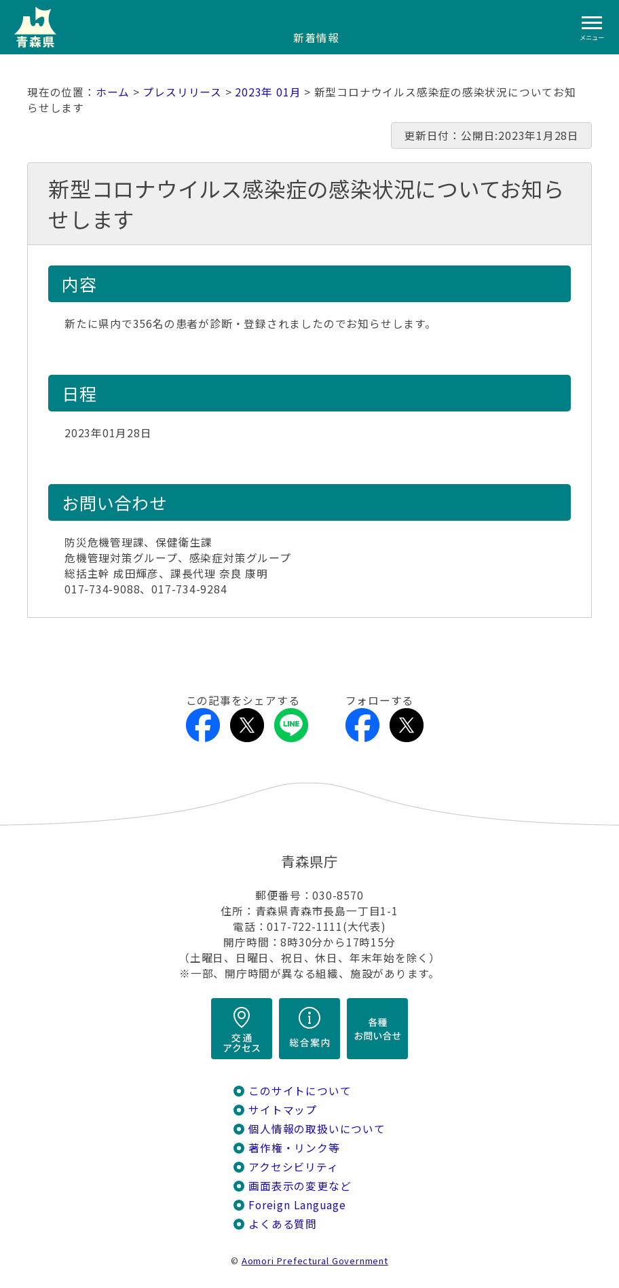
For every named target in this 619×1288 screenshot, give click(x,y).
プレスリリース (182, 92)
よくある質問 (282, 1224)
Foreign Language (297, 1205)
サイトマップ (282, 1110)
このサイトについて (299, 1091)
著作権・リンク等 (293, 1148)
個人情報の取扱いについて (316, 1129)
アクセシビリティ (293, 1167)
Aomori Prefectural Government (315, 1260)
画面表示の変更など (299, 1186)
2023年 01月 (268, 92)
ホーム (113, 92)
